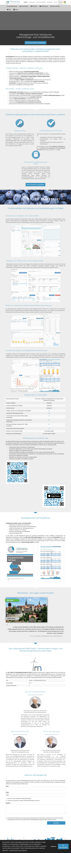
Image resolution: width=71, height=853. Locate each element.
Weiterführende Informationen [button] (18, 850)
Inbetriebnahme (12, 6)
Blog (55, 2)
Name (7, 786)
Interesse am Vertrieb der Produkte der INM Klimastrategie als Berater (23, 800)
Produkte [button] (32, 2)
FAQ (9, 9)
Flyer (15, 9)
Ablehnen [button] (53, 846)
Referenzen (44, 6)
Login (60, 2)
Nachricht (8, 803)
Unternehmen (41, 2)
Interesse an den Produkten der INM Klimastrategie (18, 798)
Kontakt (50, 2)
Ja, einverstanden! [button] (63, 846)
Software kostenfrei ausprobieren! (35, 43)
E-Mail (7, 792)
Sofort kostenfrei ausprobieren (35, 184)
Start (25, 2)
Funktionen (24, 6)
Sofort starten (55, 6)
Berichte (34, 6)
